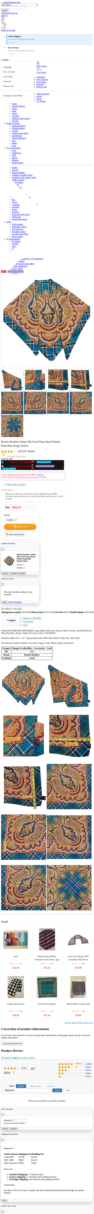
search (5, 10)
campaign (7, 67)
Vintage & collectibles (13, 95)
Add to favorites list (14, 534)
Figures (15, 170)
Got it (4, 1201)
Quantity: (8, 1120)
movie (39, 99)
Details (40, 475)
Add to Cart (20, 526)
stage (14, 111)
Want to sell (8, 86)
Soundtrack (17, 136)
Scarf (25, 625)
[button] (47, 27)
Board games (17, 163)
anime (39, 96)
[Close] (2, 549)
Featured (7, 81)
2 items (88, 1070)
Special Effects (18, 106)
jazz (13, 140)
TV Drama (41, 101)
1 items (88, 1073)
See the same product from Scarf (79, 1022)
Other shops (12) (17, 484)
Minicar (15, 160)
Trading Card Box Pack (22, 175)
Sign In (4, 15)
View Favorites (15, 602)
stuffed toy (16, 153)
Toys (14, 150)
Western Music (18, 128)
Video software (43, 94)
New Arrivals (9, 72)
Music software (13, 123)
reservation (8, 76)
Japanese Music (19, 126)
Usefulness (50, 1086)
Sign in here (41, 66)
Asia (14, 145)
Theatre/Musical (19, 138)
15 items (88, 1064)
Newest (21, 1086)
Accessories (28, 621)
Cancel (5, 573)
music (14, 104)
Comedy (15, 116)
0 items (88, 1076)
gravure (15, 121)
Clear (68, 1090)
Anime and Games (20, 133)
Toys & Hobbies (14, 148)
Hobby (15, 167)
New (28, 462)
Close (4, 602)
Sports (14, 113)
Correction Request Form (12, 1043)
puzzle (15, 158)
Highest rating (35, 1086)
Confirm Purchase (18, 573)
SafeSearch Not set (9, 13)
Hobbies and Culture (21, 118)
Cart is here (41, 72)
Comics (15, 273)
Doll (14, 155)
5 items (88, 1067)
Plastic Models (18, 172)
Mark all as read (8, 30)
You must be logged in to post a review (18, 1057)
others (14, 108)
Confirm (14, 1129)
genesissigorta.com (12, 2)
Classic (15, 131)
